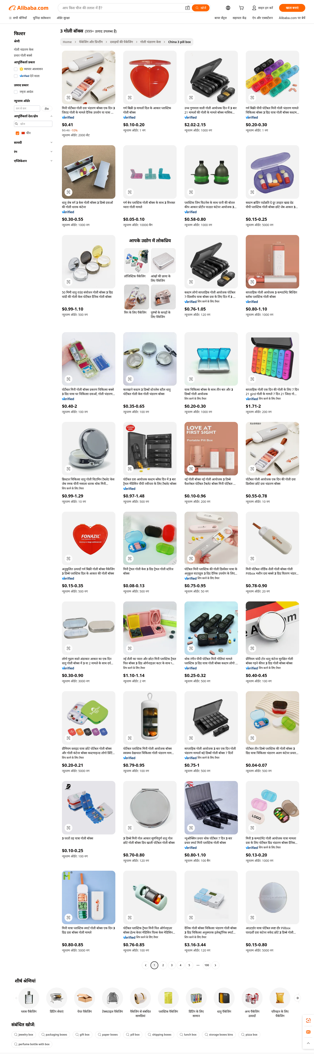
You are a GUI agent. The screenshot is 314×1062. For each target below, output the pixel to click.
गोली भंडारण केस (150, 42)
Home (67, 42)
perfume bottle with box (31, 1044)
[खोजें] (201, 7)
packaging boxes (54, 1034)
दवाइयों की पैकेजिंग (121, 42)
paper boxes (108, 1034)
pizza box (249, 1034)
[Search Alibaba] (121, 7)
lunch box (188, 1034)
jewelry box (23, 1034)
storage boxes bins (219, 1034)
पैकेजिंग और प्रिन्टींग (91, 42)
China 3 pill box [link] (179, 42)
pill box (133, 1034)
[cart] (242, 8)
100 (207, 965)
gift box (82, 1034)
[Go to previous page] (146, 965)
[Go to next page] (215, 965)
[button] (187, 7)
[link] (308, 1020)
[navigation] (33, 498)
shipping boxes (159, 1034)
